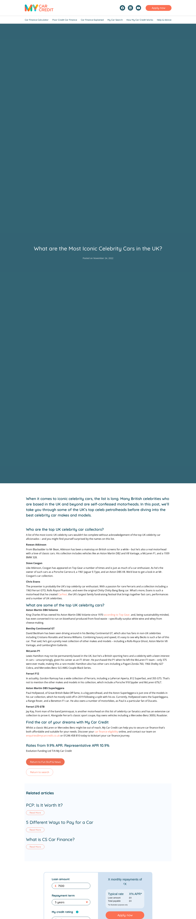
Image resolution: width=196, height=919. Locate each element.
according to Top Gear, (117, 614)
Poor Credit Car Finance (64, 19)
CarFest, (63, 594)
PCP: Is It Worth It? (44, 805)
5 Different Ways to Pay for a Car (59, 823)
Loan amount (61, 881)
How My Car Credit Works (139, 19)
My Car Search (115, 19)
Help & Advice (164, 19)
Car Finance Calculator (37, 19)
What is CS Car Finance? (50, 840)
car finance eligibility (106, 731)
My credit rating (62, 914)
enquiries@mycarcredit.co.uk (43, 735)
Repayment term (63, 897)
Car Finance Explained (92, 19)
